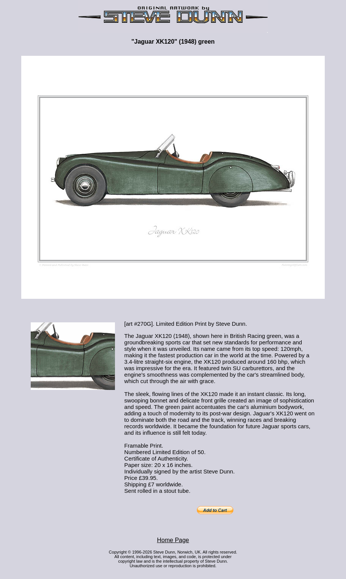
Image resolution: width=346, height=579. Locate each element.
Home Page (173, 540)
